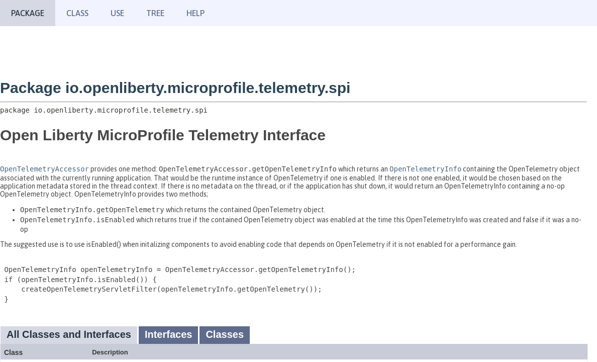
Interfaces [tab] (168, 334)
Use (117, 13)
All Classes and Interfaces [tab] (69, 334)
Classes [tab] (225, 334)
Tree (155, 13)
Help (195, 13)
